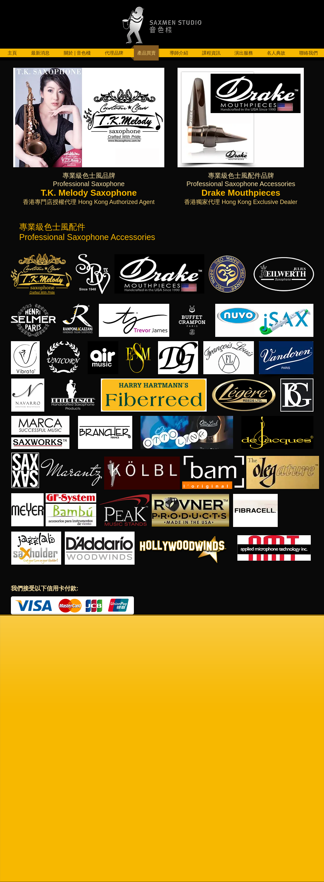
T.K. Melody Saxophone (89, 193)
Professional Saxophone (89, 183)
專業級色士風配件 (234, 175)
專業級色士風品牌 (88, 175)
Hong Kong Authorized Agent (115, 202)
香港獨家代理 (202, 202)
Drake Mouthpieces (240, 193)
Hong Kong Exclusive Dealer (258, 202)
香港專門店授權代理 (49, 202)
